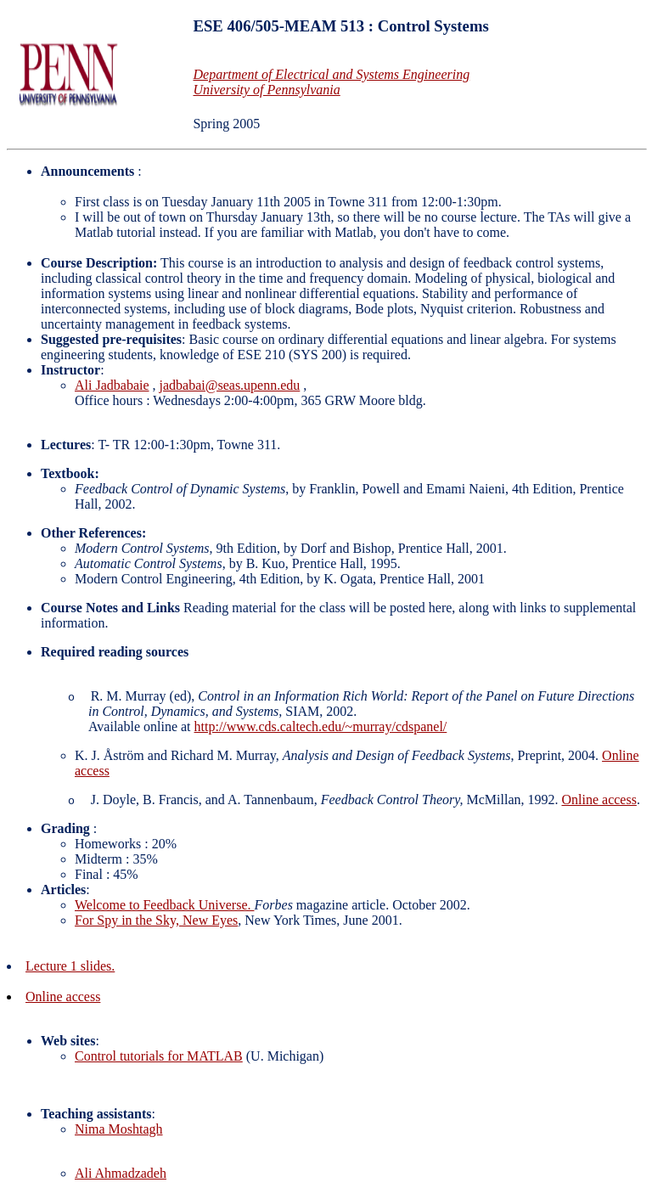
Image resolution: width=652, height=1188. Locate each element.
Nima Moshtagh (119, 1129)
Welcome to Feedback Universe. (165, 905)
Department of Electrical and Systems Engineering (331, 74)
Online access (598, 799)
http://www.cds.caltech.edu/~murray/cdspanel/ (320, 726)
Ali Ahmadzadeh (120, 1173)
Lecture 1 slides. (70, 966)
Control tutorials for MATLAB (159, 1056)
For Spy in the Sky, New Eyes (156, 920)
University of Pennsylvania (266, 89)
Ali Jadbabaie (112, 385)
